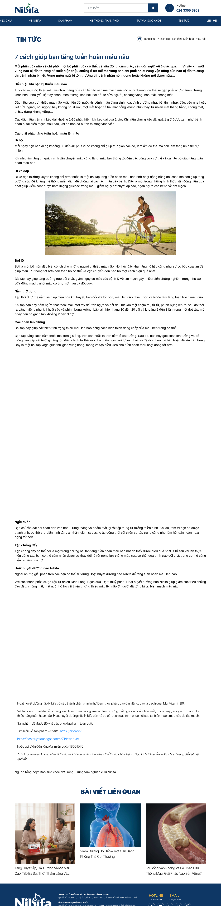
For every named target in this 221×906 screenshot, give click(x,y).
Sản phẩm (65, 20)
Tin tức (184, 20)
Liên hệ (212, 20)
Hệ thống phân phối (104, 20)
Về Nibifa (35, 20)
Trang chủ (149, 38)
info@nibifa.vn (175, 899)
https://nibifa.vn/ (70, 731)
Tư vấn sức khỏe (149, 20)
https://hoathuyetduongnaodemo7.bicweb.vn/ (48, 739)
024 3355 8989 (187, 10)
